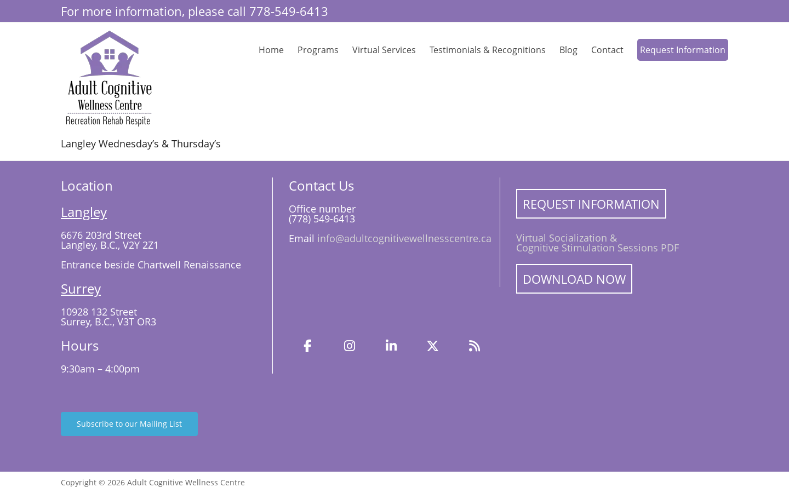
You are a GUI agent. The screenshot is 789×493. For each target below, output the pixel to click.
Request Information (682, 50)
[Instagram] (349, 346)
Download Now (574, 279)
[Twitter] (433, 346)
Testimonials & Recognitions (488, 50)
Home (271, 50)
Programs (318, 50)
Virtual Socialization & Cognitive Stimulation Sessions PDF (597, 242)
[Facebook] (308, 346)
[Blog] (474, 346)
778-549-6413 (288, 11)
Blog (568, 50)
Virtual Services (384, 50)
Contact (607, 50)
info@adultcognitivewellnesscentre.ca (404, 238)
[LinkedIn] (391, 346)
